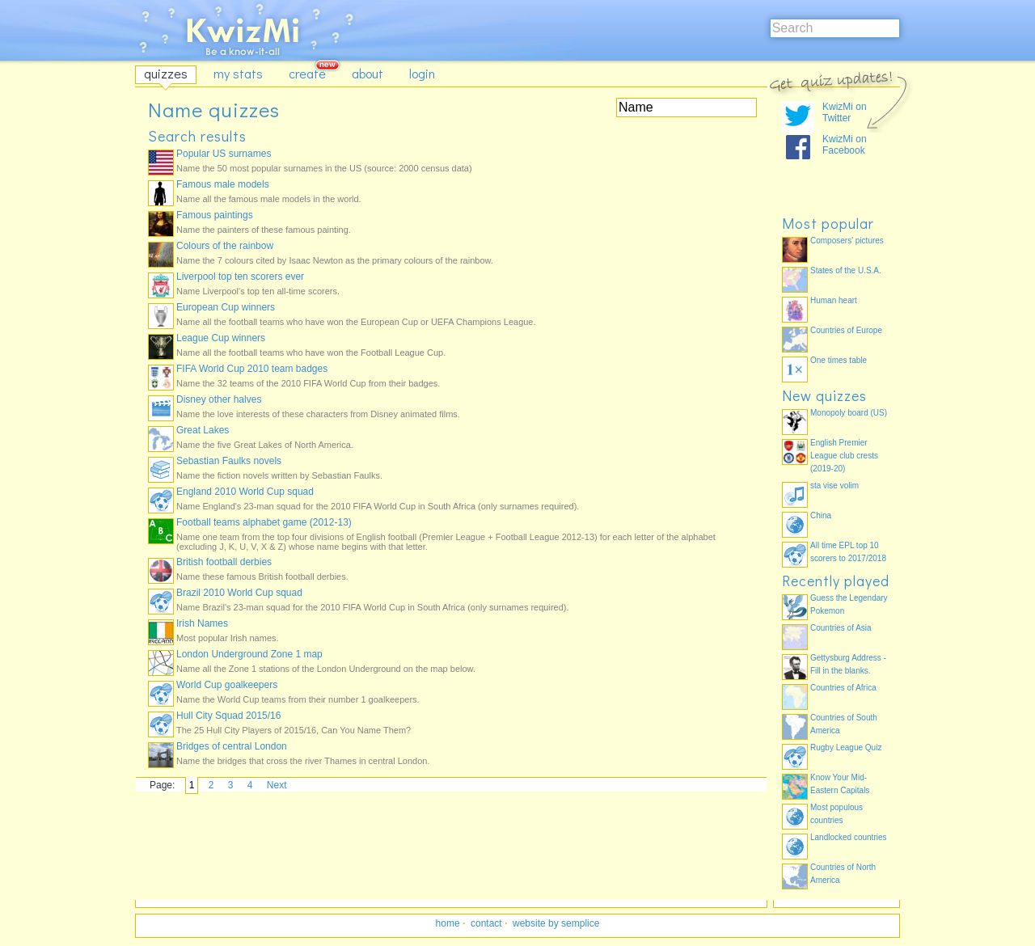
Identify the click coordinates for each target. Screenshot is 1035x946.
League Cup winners (220, 338)
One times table (838, 360)
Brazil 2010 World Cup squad (239, 592)
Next (277, 785)
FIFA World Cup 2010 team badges (251, 368)
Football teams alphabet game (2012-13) (264, 522)
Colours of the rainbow (224, 245)
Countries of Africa (843, 687)
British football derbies (224, 562)
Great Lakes (202, 430)
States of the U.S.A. (845, 270)
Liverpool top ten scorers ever (240, 276)
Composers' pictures (847, 240)
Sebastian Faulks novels (228, 461)
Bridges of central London (231, 746)
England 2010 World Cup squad (245, 491)
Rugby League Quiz (845, 747)
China (820, 515)
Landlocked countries (848, 837)
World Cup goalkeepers (226, 684)
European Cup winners (225, 307)
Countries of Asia (841, 627)
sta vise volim (834, 485)
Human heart (833, 300)
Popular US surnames (223, 153)
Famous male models (222, 184)
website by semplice (556, 923)
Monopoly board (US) (848, 412)
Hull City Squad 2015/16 (228, 715)
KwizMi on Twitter (844, 112)
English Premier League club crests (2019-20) (844, 455)
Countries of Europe (846, 330)
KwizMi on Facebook (844, 144)
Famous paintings (214, 215)
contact (486, 923)
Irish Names (202, 623)
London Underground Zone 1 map (249, 654)
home (448, 923)
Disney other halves (218, 399)
